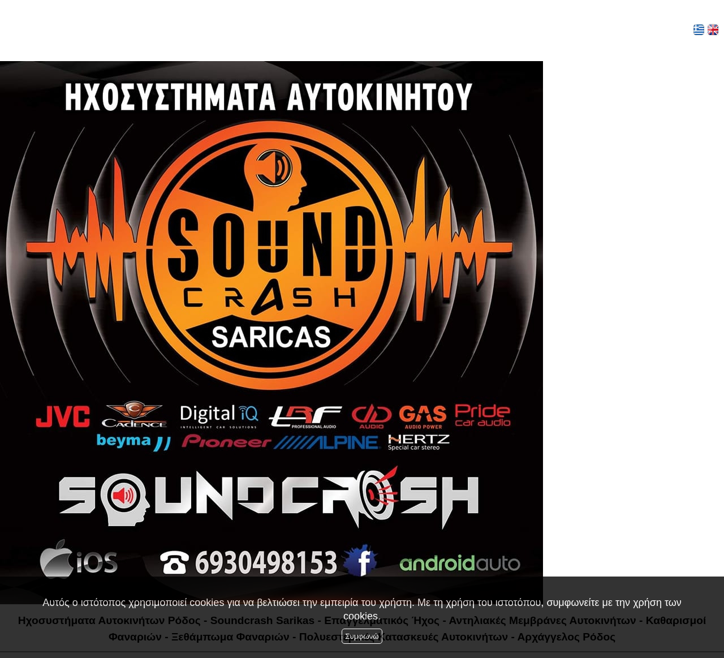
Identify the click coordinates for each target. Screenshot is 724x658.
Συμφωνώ (361, 636)
